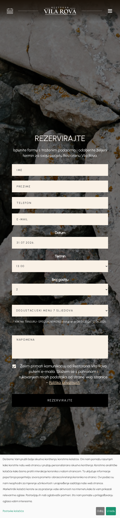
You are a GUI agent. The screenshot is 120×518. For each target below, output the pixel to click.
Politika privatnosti (64, 382)
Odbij (100, 511)
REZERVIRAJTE (60, 400)
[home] (60, 11)
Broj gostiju (60, 280)
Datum (60, 233)
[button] (110, 11)
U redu (111, 511)
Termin (60, 256)
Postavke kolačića (13, 511)
